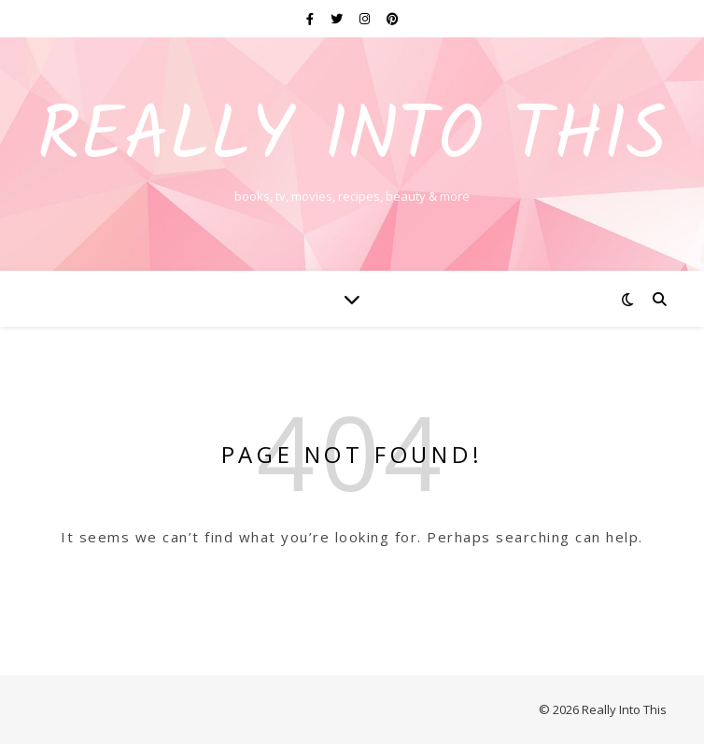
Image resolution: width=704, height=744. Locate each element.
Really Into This (352, 138)
